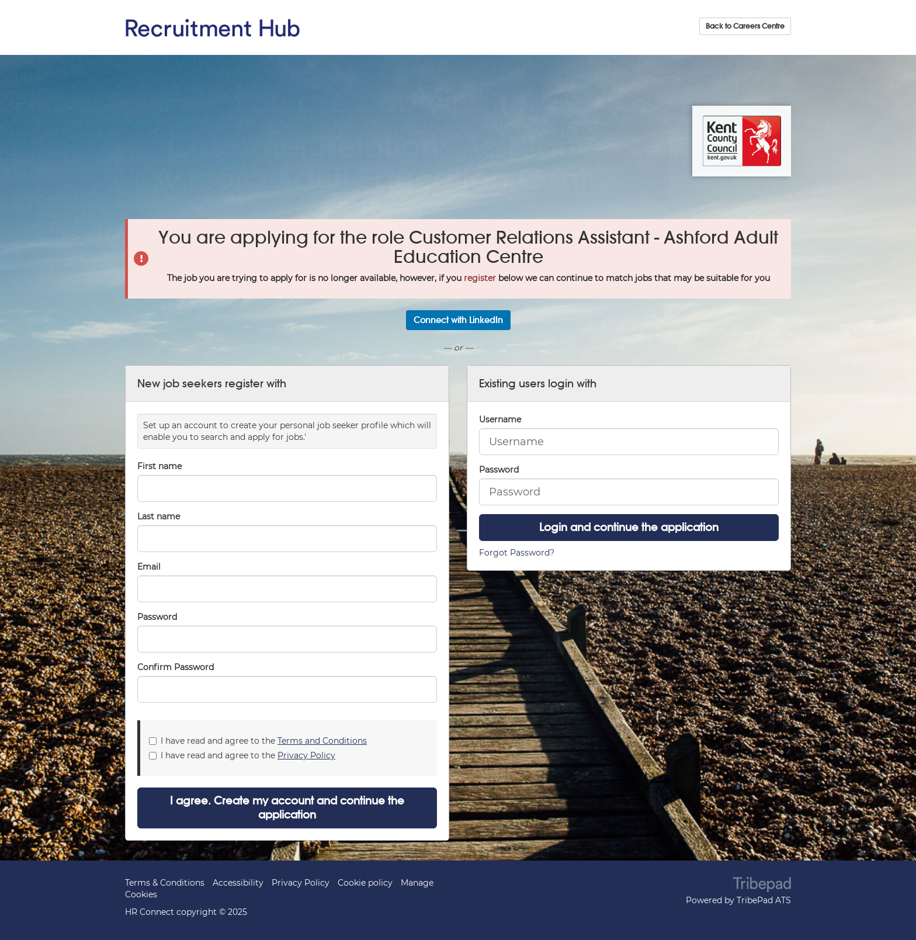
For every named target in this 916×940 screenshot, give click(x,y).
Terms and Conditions (322, 741)
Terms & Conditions (164, 882)
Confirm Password (175, 667)
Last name (158, 516)
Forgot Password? (516, 552)
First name (159, 466)
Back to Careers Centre (745, 26)
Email (149, 566)
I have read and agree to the (258, 741)
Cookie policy (365, 882)
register (480, 278)
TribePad (762, 885)
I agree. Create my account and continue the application (287, 807)
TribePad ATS (764, 900)
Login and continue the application (629, 527)
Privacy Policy (306, 755)
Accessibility (238, 882)
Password (499, 469)
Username (500, 419)
